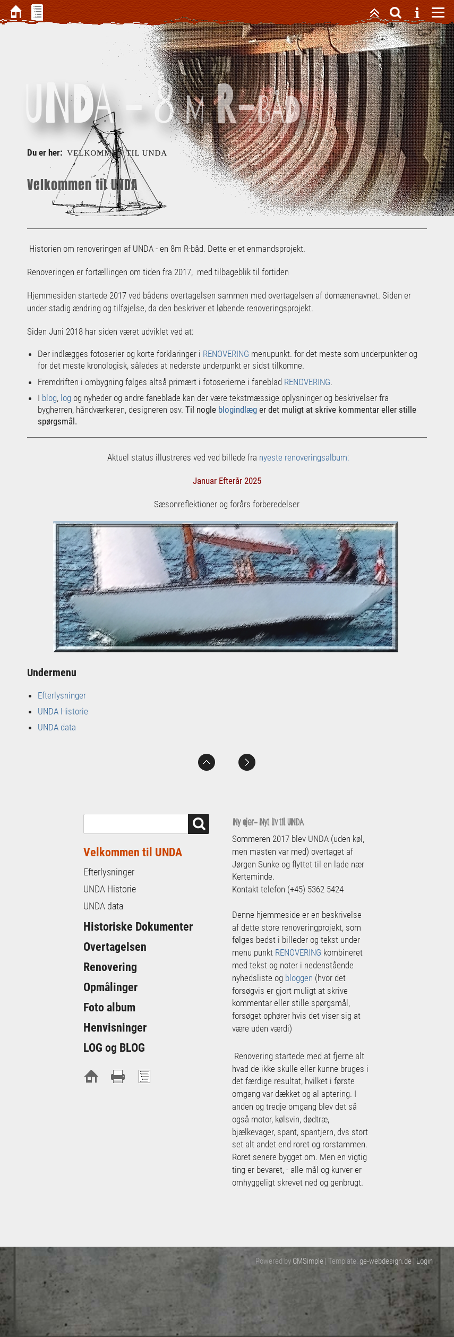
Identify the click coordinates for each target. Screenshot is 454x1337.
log (66, 398)
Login (424, 1261)
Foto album (109, 1007)
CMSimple (308, 1261)
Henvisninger (115, 1027)
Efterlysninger (62, 695)
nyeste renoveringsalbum (303, 457)
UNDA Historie (63, 711)
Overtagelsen (115, 946)
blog (49, 398)
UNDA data (57, 727)
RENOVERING (226, 353)
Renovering (110, 967)
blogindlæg (237, 409)
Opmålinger (110, 987)
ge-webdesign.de (385, 1261)
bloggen (299, 978)
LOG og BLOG (114, 1047)
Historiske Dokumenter (138, 926)
